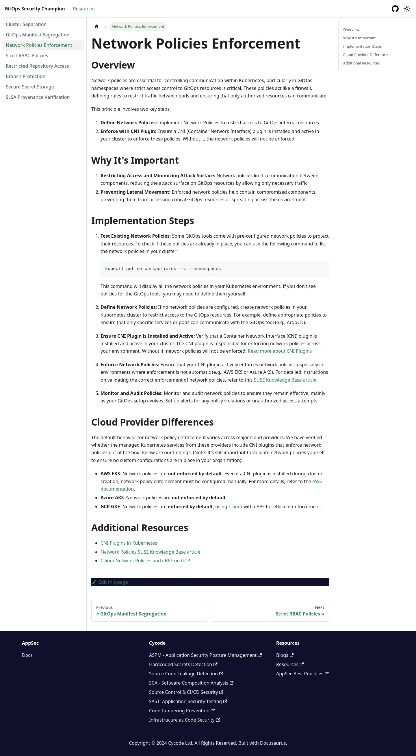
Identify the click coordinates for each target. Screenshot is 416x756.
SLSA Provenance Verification (38, 97)
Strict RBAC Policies (27, 55)
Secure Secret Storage (30, 87)
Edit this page (109, 582)
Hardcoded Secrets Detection (183, 664)
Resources (84, 8)
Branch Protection (26, 76)
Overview (351, 29)
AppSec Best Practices (302, 673)
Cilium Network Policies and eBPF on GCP (145, 560)
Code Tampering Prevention (182, 710)
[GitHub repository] (395, 8)
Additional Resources (361, 63)
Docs (27, 655)
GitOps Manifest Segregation (38, 35)
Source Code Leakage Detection (186, 673)
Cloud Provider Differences (366, 54)
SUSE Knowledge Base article (285, 380)
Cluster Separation (26, 24)
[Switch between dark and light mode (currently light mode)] (406, 8)
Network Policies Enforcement (39, 45)
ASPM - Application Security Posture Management (205, 655)
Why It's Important (359, 37)
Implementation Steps (362, 46)
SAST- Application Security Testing (188, 701)
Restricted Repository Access (37, 66)
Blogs (285, 655)
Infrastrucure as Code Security (184, 720)
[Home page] (96, 26)
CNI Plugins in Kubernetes (129, 543)
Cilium (235, 506)
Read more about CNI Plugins (280, 351)
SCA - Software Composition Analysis (191, 683)
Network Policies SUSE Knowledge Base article (150, 552)
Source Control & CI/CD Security (186, 692)
